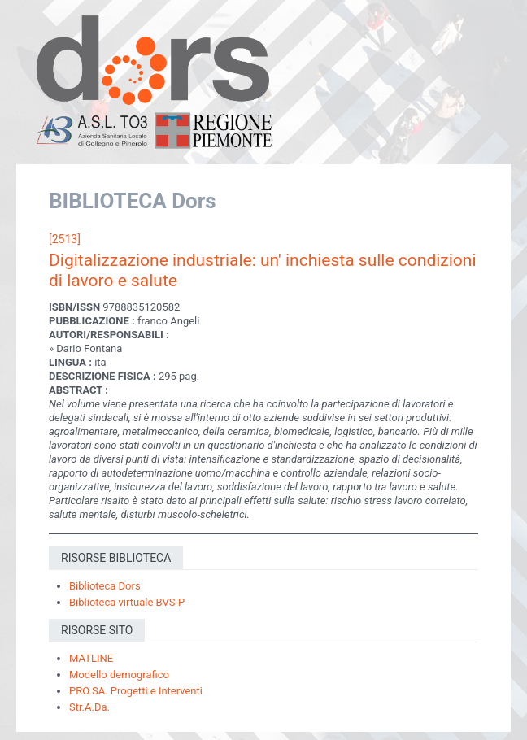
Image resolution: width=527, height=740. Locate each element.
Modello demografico (119, 674)
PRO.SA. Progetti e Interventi (136, 691)
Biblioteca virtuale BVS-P (127, 602)
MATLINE (91, 658)
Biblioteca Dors (105, 586)
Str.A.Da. (89, 707)
